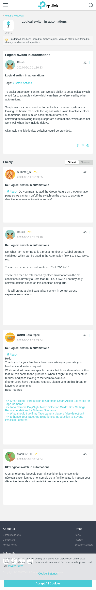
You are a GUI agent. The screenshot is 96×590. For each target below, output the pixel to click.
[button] (87, 145)
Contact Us (9, 539)
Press (78, 528)
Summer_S (24, 172)
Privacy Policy (10, 544)
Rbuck (21, 62)
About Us (9, 528)
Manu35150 (24, 454)
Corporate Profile (12, 534)
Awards (79, 539)
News (78, 534)
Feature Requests (14, 15)
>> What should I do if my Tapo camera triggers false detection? (45, 413)
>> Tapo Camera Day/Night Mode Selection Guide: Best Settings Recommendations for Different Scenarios (45, 409)
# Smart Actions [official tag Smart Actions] (22, 83)
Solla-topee (33, 334)
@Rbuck (12, 191)
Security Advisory (84, 544)
